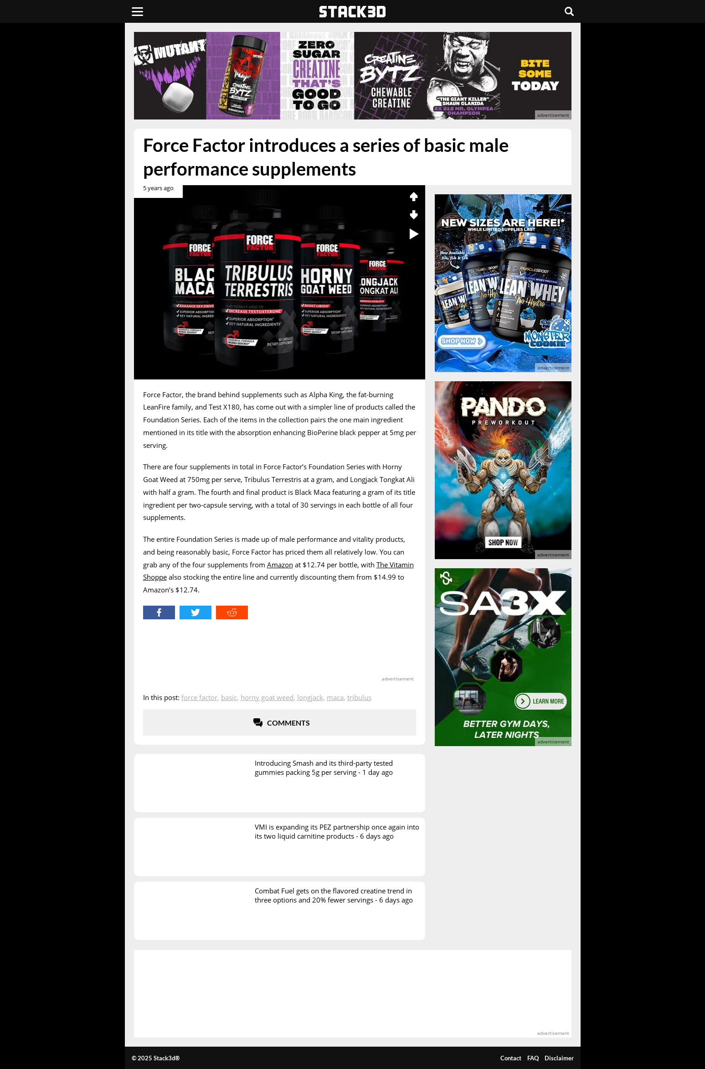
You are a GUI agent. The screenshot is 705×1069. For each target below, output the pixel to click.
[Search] (569, 11)
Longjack (310, 697)
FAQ (533, 1058)
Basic (229, 697)
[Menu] (137, 11)
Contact (510, 1058)
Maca (335, 697)
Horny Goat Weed (267, 697)
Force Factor (199, 697)
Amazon (280, 564)
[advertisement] (68, 203)
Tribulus (359, 697)
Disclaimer (559, 1058)
